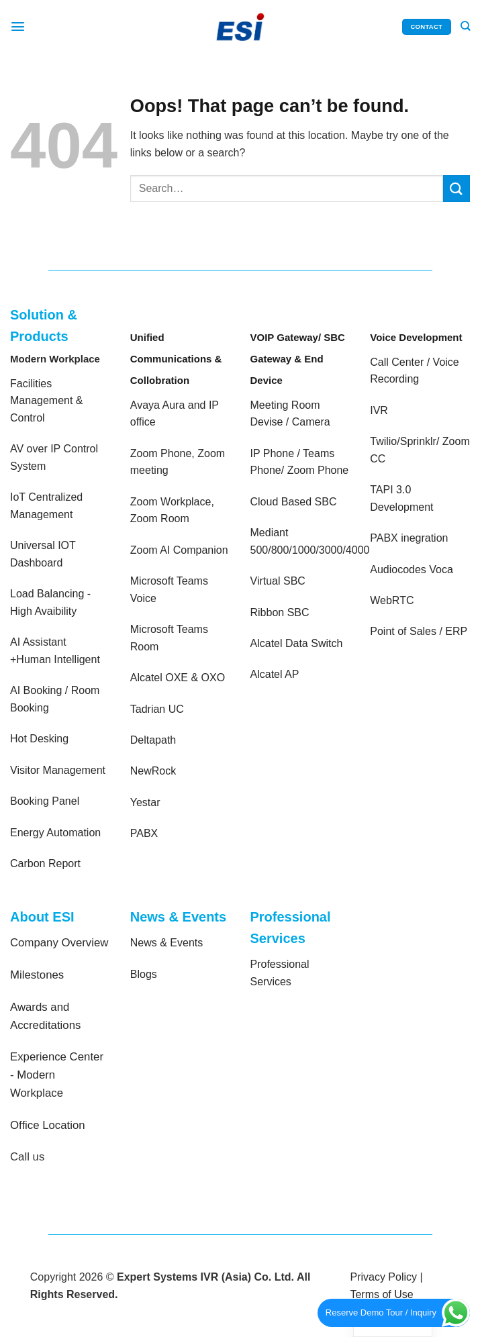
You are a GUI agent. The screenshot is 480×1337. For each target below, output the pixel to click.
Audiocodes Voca (411, 569)
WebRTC (392, 600)
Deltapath (153, 740)
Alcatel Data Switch (296, 643)
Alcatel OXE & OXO (177, 677)
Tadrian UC (157, 709)
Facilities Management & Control (46, 401)
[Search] (465, 27)
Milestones (37, 975)
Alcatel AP (274, 674)
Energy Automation (55, 832)
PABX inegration (409, 538)
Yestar (145, 802)
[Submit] (456, 188)
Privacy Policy (383, 1277)
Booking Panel (44, 801)
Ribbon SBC (279, 612)
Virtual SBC (277, 581)
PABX (144, 833)
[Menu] (18, 26)
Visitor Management (57, 770)
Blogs (143, 974)
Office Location (47, 1125)
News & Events (166, 942)
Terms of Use (381, 1294)
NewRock (153, 771)
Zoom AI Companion (179, 550)
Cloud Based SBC (293, 501)
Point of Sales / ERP (418, 631)
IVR (379, 410)
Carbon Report (45, 863)
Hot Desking (39, 738)
